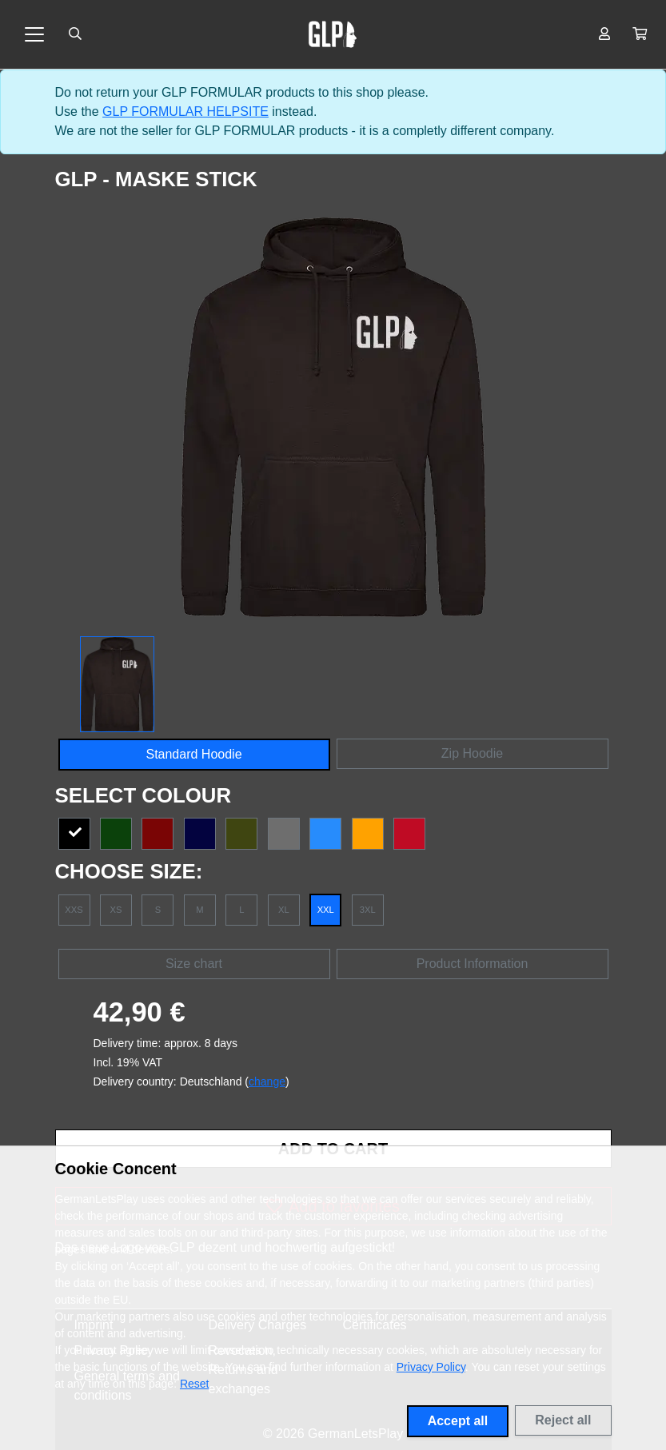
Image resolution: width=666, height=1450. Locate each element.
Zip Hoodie (472, 753)
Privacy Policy (431, 1366)
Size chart (194, 963)
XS (116, 909)
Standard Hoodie (193, 754)
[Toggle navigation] (34, 34)
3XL (368, 909)
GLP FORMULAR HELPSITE (185, 111)
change (267, 1081)
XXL (325, 909)
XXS (73, 909)
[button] (639, 34)
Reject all (563, 1420)
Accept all (458, 1421)
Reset (194, 1383)
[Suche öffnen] (75, 34)
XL (283, 909)
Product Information (472, 963)
